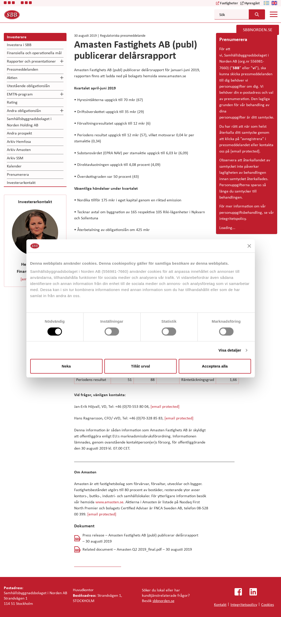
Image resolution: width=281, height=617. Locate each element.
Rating (12, 102)
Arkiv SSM (15, 158)
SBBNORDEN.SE (257, 30)
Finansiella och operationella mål (34, 52)
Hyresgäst (252, 3)
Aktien (12, 77)
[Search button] (255, 14)
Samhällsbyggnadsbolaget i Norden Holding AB (29, 121)
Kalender (14, 166)
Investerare (16, 37)
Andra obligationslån (24, 110)
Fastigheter (229, 3)
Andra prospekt (19, 133)
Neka (66, 366)
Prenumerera (18, 174)
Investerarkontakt (21, 182)
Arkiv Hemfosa (19, 141)
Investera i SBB (19, 44)
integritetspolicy (232, 218)
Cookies (267, 604)
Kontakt (220, 604)
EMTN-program (20, 94)
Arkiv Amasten (19, 149)
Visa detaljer (230, 350)
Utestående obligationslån (28, 85)
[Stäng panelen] (249, 246)
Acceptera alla (215, 366)
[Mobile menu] (274, 14)
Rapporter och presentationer (31, 61)
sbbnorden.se (163, 600)
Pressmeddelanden (22, 69)
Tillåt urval (140, 366)
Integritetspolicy (243, 604)
